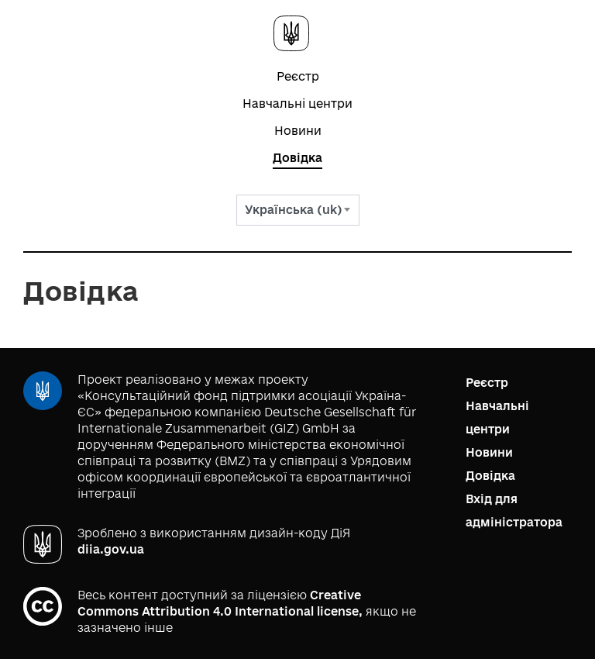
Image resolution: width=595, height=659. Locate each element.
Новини (298, 130)
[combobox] (297, 210)
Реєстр (298, 76)
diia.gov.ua (110, 549)
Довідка (297, 157)
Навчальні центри (297, 103)
